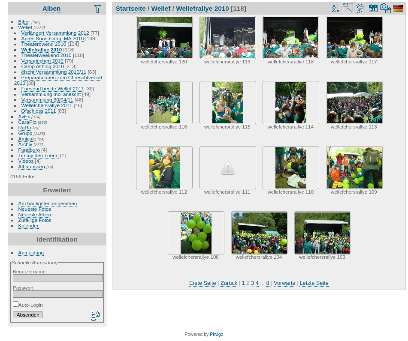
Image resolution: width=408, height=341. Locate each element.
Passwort (23, 287)
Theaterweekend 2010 (46, 55)
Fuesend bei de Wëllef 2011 (53, 88)
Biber (24, 21)
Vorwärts (284, 283)
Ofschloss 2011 (38, 111)
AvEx (24, 116)
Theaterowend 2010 (43, 44)
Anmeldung (31, 252)
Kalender (28, 225)
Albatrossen (31, 166)
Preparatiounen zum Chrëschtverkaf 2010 (58, 80)
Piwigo (216, 334)
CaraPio (27, 122)
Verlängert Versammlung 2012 (55, 33)
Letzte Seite (314, 283)
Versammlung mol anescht (51, 94)
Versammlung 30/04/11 (47, 99)
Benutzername (29, 271)
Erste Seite (202, 283)
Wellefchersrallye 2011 (47, 105)
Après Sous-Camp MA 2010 (52, 38)
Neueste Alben (34, 214)
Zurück (229, 283)
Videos (26, 161)
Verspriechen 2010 (42, 60)
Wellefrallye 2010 (42, 49)
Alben (51, 8)
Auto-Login (28, 305)
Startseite (131, 8)
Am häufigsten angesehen (47, 203)
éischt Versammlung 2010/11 (54, 72)
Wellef (25, 27)
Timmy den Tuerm (38, 155)
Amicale (27, 138)
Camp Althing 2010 (42, 66)
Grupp (25, 133)
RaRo (24, 127)
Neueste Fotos (34, 209)
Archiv (25, 144)
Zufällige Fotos (34, 220)
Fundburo (29, 150)
